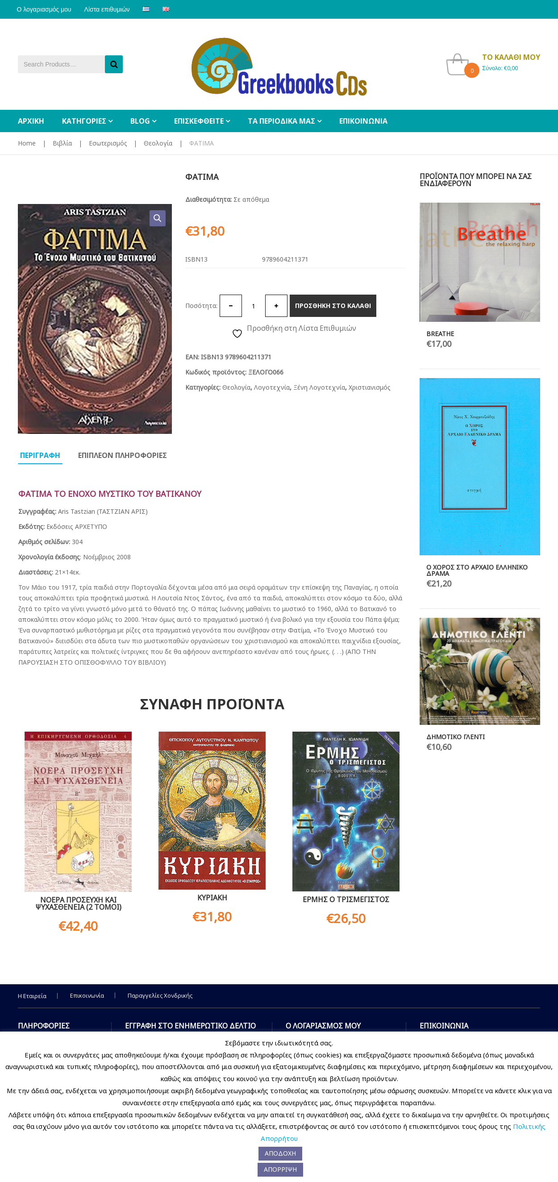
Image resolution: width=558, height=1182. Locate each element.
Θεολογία (158, 143)
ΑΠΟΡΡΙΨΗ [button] (280, 1169)
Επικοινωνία (87, 995)
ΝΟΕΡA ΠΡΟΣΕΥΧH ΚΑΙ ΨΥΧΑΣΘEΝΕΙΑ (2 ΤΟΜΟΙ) (78, 903)
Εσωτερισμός (108, 143)
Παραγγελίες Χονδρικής (160, 995)
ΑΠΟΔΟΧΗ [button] (280, 1153)
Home (27, 143)
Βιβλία (62, 143)
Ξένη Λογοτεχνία (319, 387)
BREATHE (440, 333)
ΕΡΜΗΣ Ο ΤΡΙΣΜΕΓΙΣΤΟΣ (346, 899)
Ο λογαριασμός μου (45, 9)
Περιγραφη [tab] (40, 455)
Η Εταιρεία (32, 996)
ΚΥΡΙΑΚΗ (212, 898)
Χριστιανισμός (370, 387)
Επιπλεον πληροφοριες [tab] (122, 455)
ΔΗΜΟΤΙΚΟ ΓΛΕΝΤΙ (455, 737)
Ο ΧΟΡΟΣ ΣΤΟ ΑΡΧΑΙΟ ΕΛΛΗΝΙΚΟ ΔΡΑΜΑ (477, 570)
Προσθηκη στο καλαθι (333, 305)
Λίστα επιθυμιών (110, 9)
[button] (158, 218)
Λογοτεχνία (272, 387)
